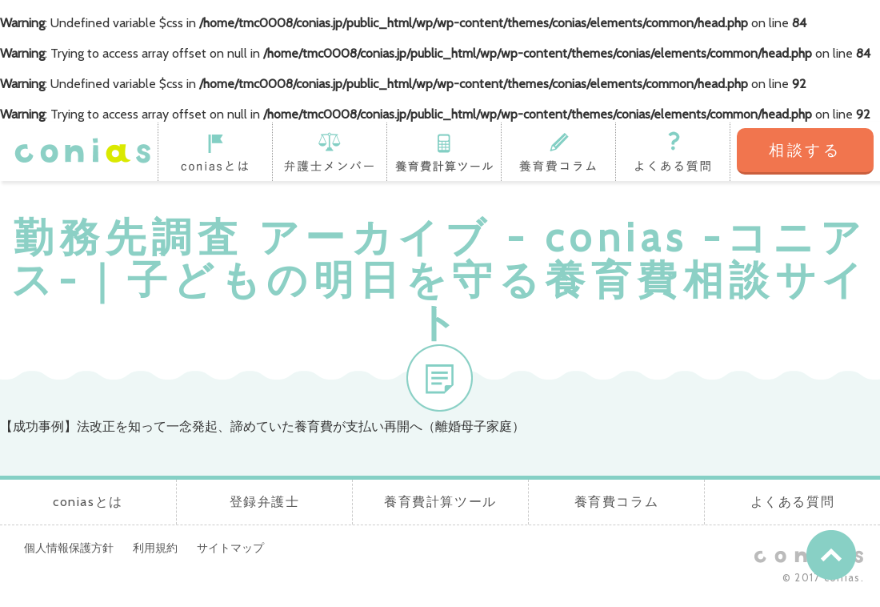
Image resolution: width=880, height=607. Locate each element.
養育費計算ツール (443, 151)
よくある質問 (672, 151)
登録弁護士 (329, 151)
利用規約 (155, 548)
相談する (805, 150)
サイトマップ (230, 548)
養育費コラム (558, 151)
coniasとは (215, 151)
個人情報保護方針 (69, 548)
